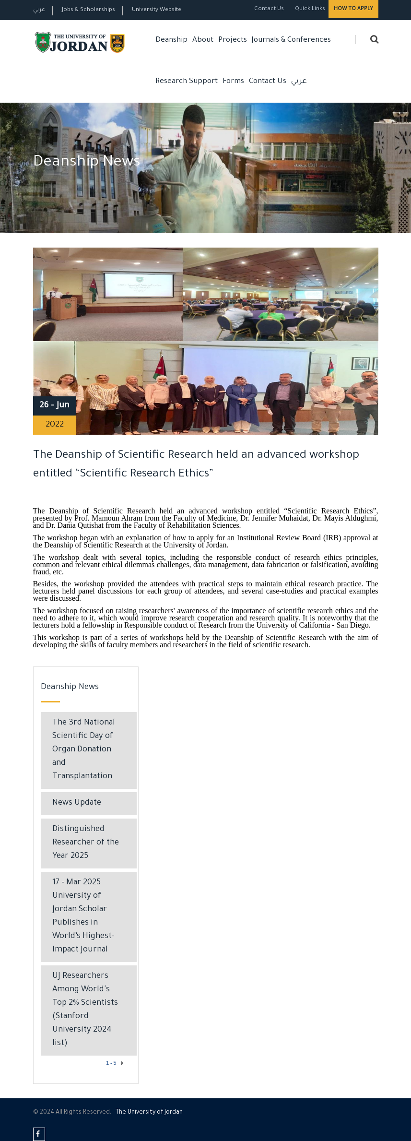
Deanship (171, 40)
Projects (232, 40)
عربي (39, 10)
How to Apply (353, 9)
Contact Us (269, 9)
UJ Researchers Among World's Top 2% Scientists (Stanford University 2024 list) (85, 1010)
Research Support (186, 82)
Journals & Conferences (291, 40)
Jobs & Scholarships (88, 10)
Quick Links (309, 9)
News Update (76, 803)
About (202, 40)
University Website (156, 10)
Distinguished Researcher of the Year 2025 (85, 843)
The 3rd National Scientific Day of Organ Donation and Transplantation (83, 750)
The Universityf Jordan (149, 1112)
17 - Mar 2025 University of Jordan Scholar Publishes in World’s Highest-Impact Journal (83, 917)
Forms (233, 82)
